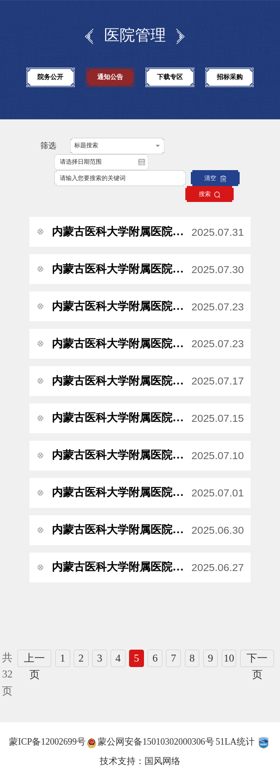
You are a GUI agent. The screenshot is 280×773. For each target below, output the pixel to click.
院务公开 (50, 77)
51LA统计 (235, 742)
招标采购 (230, 77)
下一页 (257, 660)
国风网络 (162, 761)
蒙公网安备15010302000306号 (156, 742)
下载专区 (170, 77)
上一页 (34, 660)
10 (229, 658)
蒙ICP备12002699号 (47, 742)
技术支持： (122, 761)
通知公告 (110, 77)
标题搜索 (86, 145)
